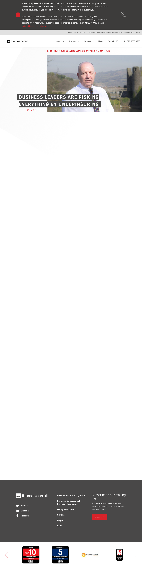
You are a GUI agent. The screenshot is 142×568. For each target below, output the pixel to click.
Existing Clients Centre (97, 32)
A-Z (75, 32)
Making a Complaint (65, 509)
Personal (87, 41)
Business (73, 41)
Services (61, 514)
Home (70, 32)
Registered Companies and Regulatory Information (68, 502)
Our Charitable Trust (126, 32)
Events (137, 32)
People (60, 520)
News (100, 41)
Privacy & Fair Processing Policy (71, 495)
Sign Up (99, 517)
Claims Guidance (112, 32)
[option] (26, 555)
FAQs (59, 525)
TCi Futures (81, 32)
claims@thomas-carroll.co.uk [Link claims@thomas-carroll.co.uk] (34, 26)
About (59, 41)
